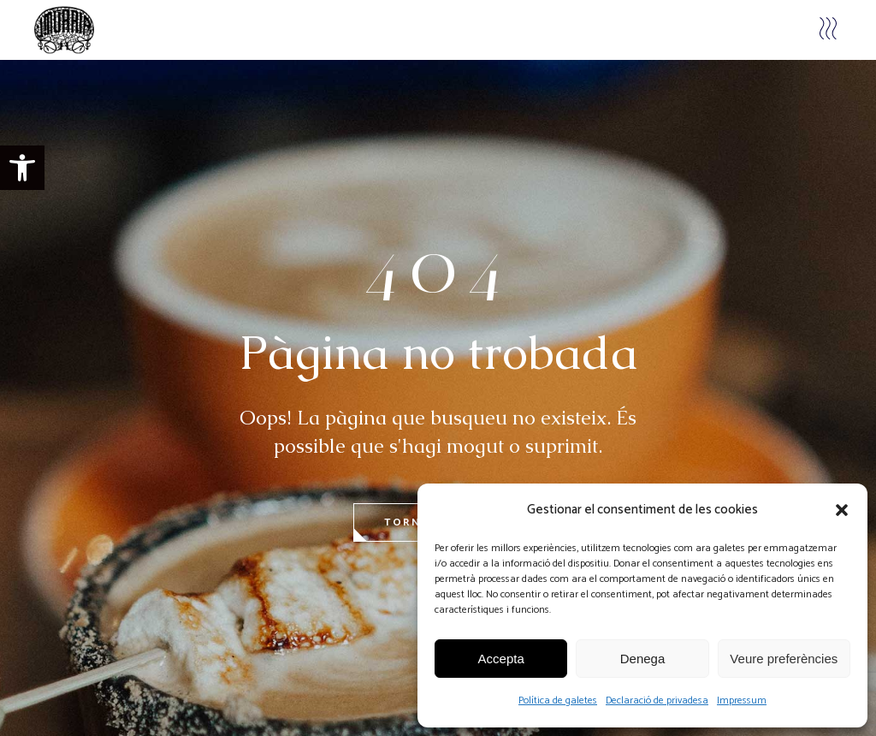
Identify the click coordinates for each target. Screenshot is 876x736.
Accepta (501, 658)
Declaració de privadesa (657, 700)
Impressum (741, 700)
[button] (22, 167)
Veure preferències (784, 658)
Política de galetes (557, 700)
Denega (643, 658)
